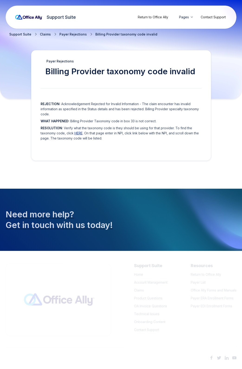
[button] (186, 17)
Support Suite (20, 34)
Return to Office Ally (153, 17)
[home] (45, 17)
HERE (78, 133)
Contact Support (213, 17)
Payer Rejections (73, 34)
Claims (45, 34)
